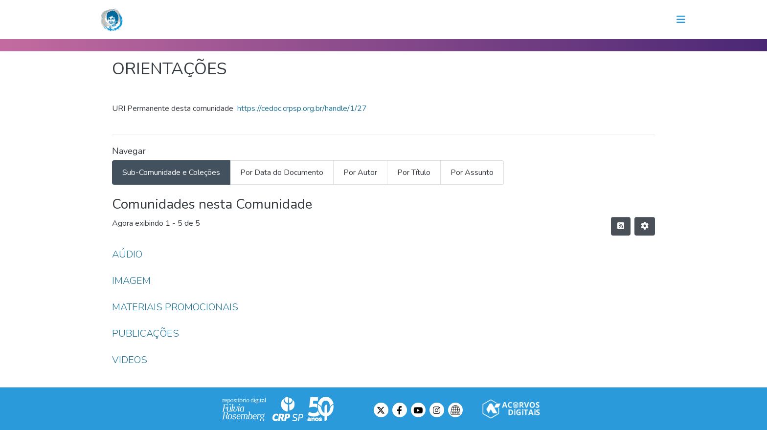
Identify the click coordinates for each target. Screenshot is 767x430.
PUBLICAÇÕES (145, 333)
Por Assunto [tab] (472, 172)
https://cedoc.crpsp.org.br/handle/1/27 (302, 108)
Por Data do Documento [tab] (281, 172)
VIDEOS (129, 359)
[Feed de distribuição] (621, 226)
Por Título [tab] (413, 172)
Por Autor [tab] (360, 172)
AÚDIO (127, 254)
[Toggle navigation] (681, 19)
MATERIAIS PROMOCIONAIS (175, 307)
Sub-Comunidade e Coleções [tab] (171, 172)
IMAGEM (131, 280)
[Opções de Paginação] (644, 226)
